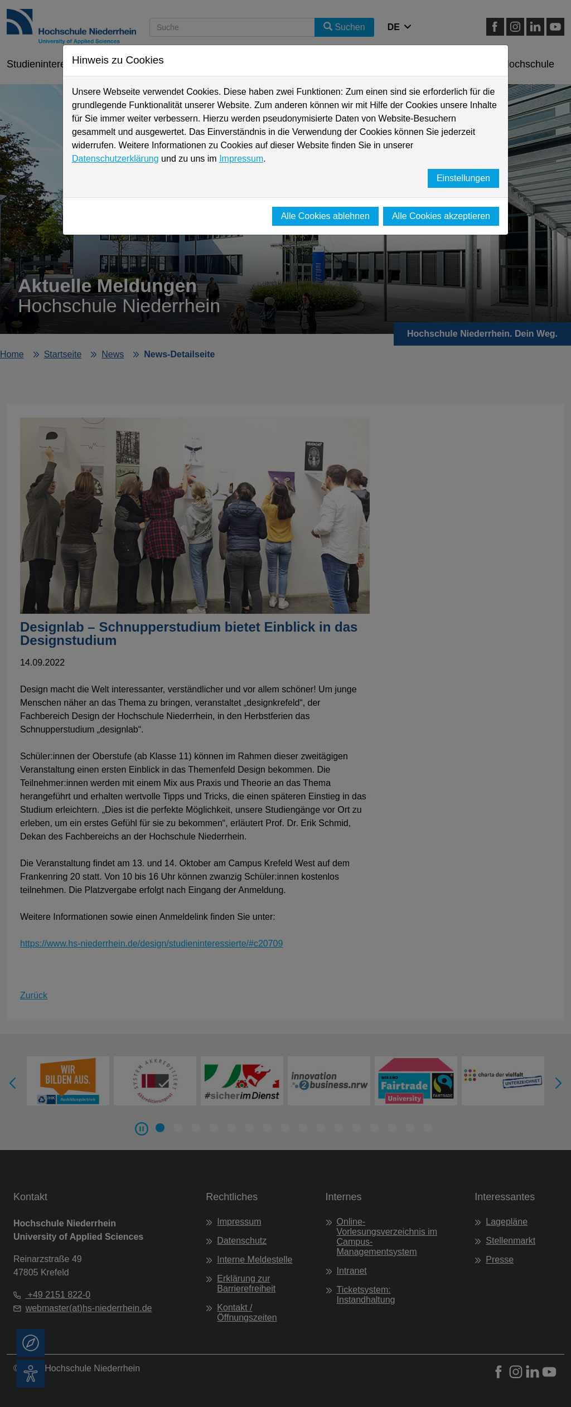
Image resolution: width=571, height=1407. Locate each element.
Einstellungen (463, 178)
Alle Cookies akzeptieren (441, 216)
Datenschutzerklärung (115, 158)
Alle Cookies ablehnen (325, 216)
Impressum (241, 158)
